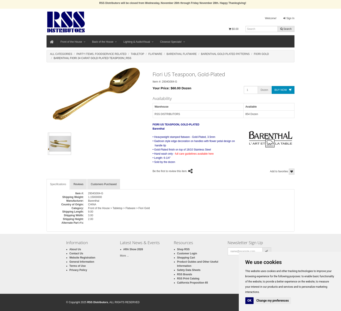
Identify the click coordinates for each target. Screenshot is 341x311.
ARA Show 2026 (133, 249)
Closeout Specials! (172, 42)
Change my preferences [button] (272, 300)
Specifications (58, 184)
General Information (81, 261)
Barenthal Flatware (182, 54)
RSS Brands (184, 274)
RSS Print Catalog (188, 278)
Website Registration (82, 257)
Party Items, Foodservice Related (101, 54)
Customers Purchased (104, 184)
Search (286, 28)
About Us (75, 249)
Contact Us (76, 253)
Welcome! (270, 18)
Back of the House (104, 42)
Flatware (155, 54)
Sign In (288, 18)
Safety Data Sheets (189, 270)
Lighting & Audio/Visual (138, 42)
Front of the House (72, 42)
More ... (124, 255)
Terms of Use (77, 265)
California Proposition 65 (192, 282)
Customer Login (187, 253)
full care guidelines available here (194, 153)
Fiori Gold (261, 54)
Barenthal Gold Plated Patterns (225, 54)
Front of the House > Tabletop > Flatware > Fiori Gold (119, 208)
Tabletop (137, 54)
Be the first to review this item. (170, 171)
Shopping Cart (186, 257)
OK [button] (249, 300)
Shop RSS (183, 249)
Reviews (78, 184)
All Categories (61, 54)
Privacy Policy (78, 270)
